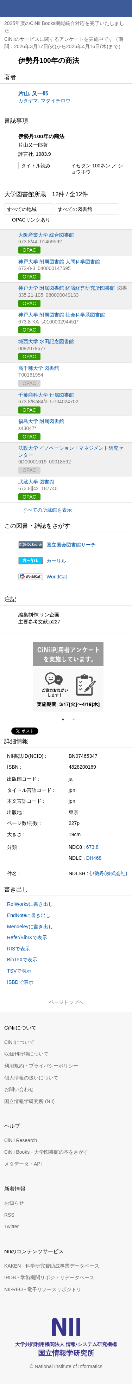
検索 (107, 8)
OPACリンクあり (27, 220)
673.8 (92, 847)
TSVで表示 (19, 971)
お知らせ (14, 1203)
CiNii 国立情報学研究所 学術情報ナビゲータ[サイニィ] (31, 8)
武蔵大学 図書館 (36, 482)
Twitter (11, 1226)
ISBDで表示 (20, 982)
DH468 (94, 858)
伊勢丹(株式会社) (108, 873)
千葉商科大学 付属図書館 (46, 395)
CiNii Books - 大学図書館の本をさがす (46, 1152)
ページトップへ (66, 1002)
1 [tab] (65, 719)
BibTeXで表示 (22, 959)
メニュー (123, 8)
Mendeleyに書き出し (30, 926)
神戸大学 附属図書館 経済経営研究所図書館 (66, 288)
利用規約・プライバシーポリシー (41, 1066)
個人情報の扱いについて (31, 1078)
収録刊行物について (26, 1054)
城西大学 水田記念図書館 (46, 341)
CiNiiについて (19, 1042)
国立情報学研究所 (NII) (29, 1101)
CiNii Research (20, 1140)
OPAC (29, 250)
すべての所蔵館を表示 (47, 510)
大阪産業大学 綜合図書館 (46, 235)
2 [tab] (76, 719)
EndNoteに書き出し (29, 915)
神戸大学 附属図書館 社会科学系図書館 (61, 315)
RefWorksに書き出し (30, 904)
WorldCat (56, 576)
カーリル (56, 561)
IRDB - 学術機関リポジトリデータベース (49, 1277)
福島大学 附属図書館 (41, 421)
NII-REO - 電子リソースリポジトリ (42, 1289)
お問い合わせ (19, 1089)
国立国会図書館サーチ (71, 544)
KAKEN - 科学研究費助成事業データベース (51, 1266)
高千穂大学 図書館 (38, 368)
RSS (9, 1215)
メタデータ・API (23, 1164)
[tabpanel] (68, 677)
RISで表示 (18, 949)
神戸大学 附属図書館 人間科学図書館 (59, 261)
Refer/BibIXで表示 (27, 937)
